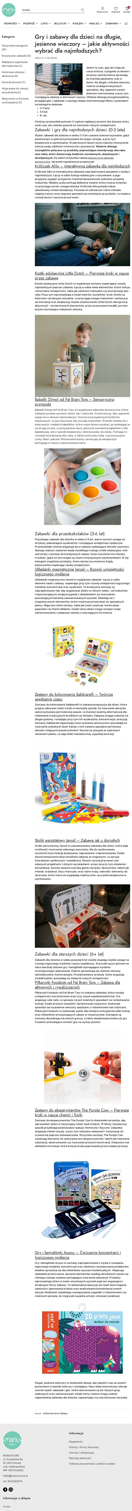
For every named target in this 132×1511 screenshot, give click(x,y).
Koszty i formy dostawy (84, 1447)
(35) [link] (4, 49)
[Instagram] (11, 1489)
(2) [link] (20, 65)
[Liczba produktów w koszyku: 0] (126, 10)
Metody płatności (80, 1458)
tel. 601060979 (12, 1481)
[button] (126, 23)
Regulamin (76, 1441)
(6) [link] (16, 75)
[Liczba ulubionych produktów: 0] (115, 10)
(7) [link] (23, 82)
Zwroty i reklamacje (81, 1452)
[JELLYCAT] (62, 24)
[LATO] (46, 24)
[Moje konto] (102, 10)
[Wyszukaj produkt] (53, 10)
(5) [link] (19, 92)
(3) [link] (20, 102)
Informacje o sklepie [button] (16, 1498)
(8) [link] (29, 55)
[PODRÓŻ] (30, 24)
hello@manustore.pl (15, 1475)
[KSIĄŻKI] (79, 24)
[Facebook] (5, 1489)
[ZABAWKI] (113, 24)
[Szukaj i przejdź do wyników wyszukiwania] (82, 10)
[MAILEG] (95, 24)
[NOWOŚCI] (12, 24)
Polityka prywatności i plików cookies (92, 1463)
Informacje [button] (76, 1433)
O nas (6, 1506)
